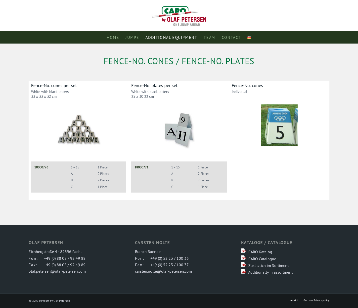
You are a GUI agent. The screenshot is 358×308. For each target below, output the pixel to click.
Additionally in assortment (270, 272)
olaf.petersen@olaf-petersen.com (57, 271)
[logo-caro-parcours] (179, 15)
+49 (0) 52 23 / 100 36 (169, 258)
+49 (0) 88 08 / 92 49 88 (65, 258)
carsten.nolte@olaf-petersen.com (163, 271)
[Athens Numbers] (279, 125)
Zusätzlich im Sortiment (268, 265)
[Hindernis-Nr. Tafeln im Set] (178, 130)
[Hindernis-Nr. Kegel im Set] (78, 130)
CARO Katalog (260, 251)
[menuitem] (112, 37)
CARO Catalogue (262, 258)
